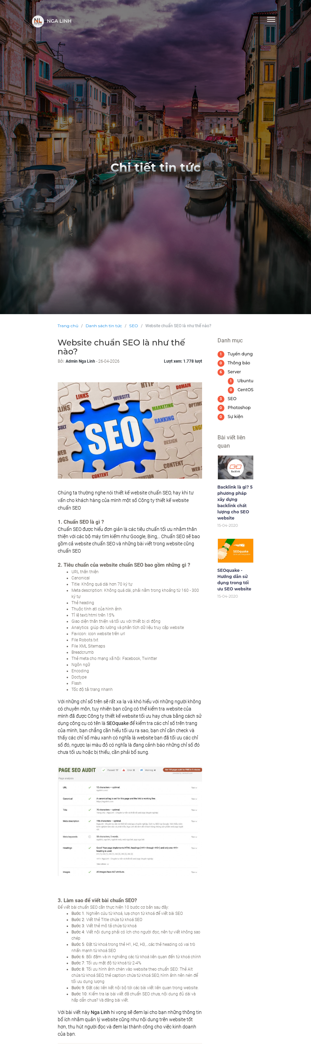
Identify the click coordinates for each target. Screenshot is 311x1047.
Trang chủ (68, 325)
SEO (133, 325)
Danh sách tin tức (104, 325)
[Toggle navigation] (271, 19)
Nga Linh (52, 21)
